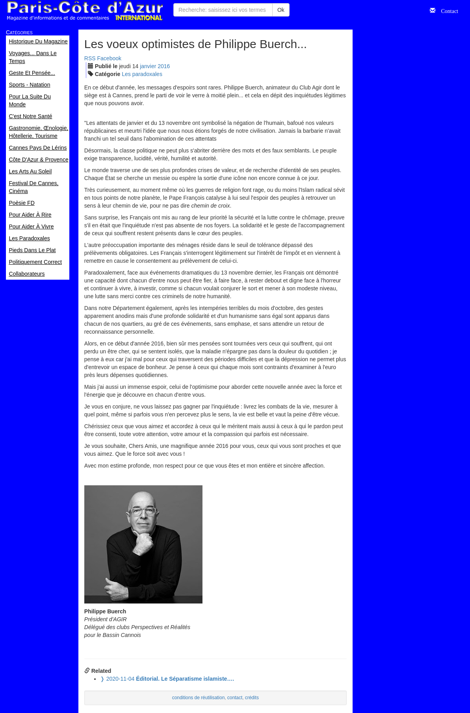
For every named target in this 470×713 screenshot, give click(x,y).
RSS (90, 58)
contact (234, 697)
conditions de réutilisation (198, 697)
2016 (164, 66)
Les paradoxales (142, 74)
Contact (446, 10)
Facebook (109, 58)
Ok (280, 10)
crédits (252, 697)
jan (148, 66)
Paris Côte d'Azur (84, 11)
